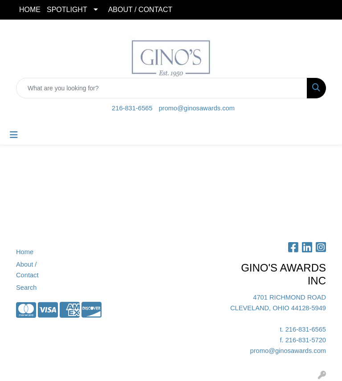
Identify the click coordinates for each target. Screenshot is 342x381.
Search (26, 287)
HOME (30, 9)
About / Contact (27, 270)
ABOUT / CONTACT (140, 9)
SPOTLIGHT (67, 9)
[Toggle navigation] (13, 135)
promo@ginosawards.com (196, 108)
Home (24, 251)
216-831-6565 (132, 108)
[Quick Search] (161, 88)
